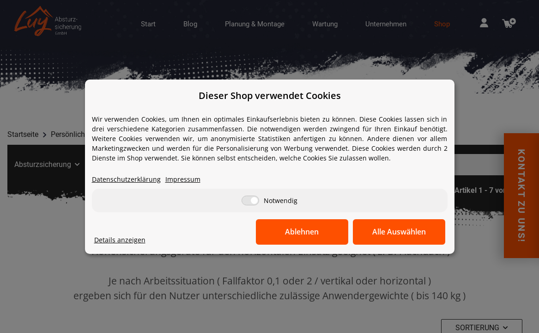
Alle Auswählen (399, 232)
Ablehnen (302, 232)
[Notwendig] (250, 200)
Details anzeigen (119, 239)
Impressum (182, 179)
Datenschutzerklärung (126, 179)
